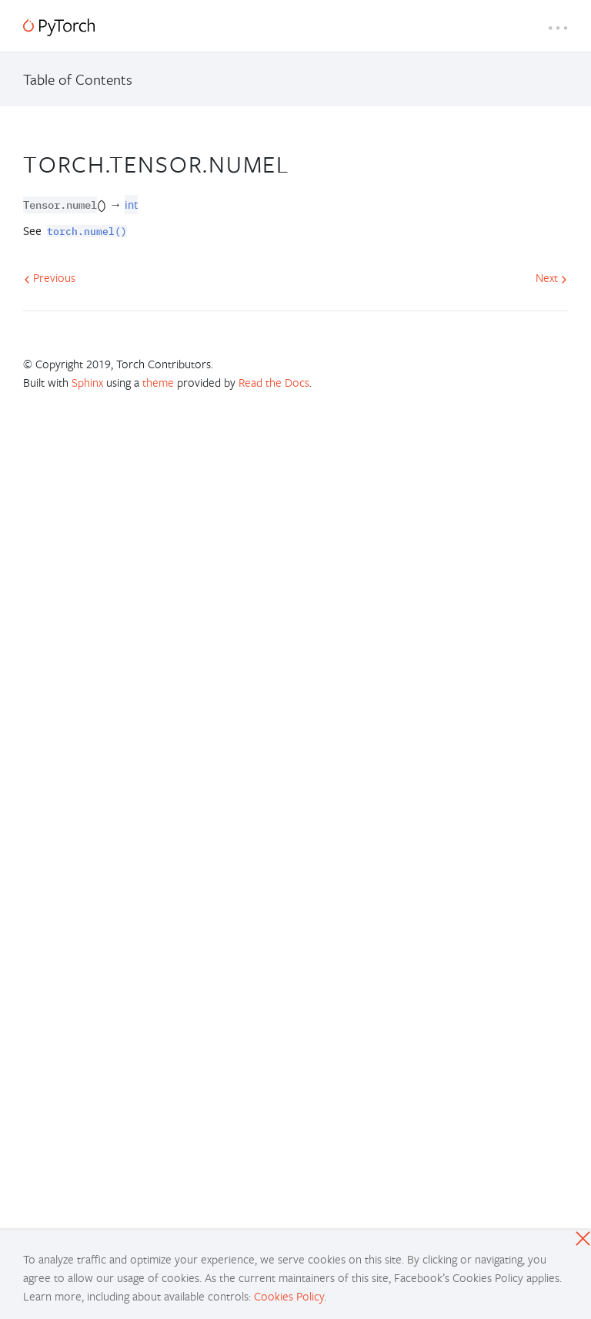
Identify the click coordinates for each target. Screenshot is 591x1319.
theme (158, 382)
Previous (49, 277)
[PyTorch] (59, 27)
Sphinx (87, 382)
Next (551, 277)
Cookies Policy (289, 1296)
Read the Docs (274, 382)
